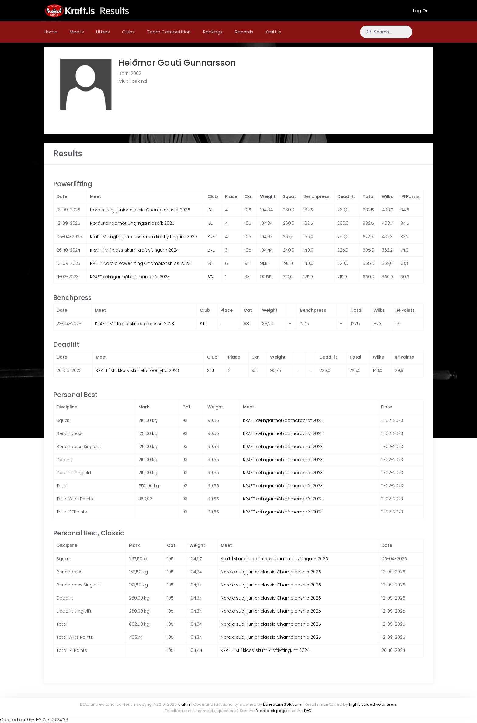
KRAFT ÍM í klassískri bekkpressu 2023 (134, 330)
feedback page (271, 710)
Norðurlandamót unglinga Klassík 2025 (132, 229)
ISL (210, 216)
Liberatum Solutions (282, 704)
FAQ (308, 710)
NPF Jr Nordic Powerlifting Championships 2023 (140, 269)
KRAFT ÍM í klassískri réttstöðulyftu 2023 (137, 377)
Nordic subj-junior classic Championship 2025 (140, 216)
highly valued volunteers (373, 704)
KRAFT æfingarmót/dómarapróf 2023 (130, 283)
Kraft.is (184, 704)
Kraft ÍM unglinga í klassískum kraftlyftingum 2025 (143, 243)
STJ (210, 283)
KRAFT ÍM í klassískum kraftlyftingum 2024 (134, 256)
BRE (211, 243)
